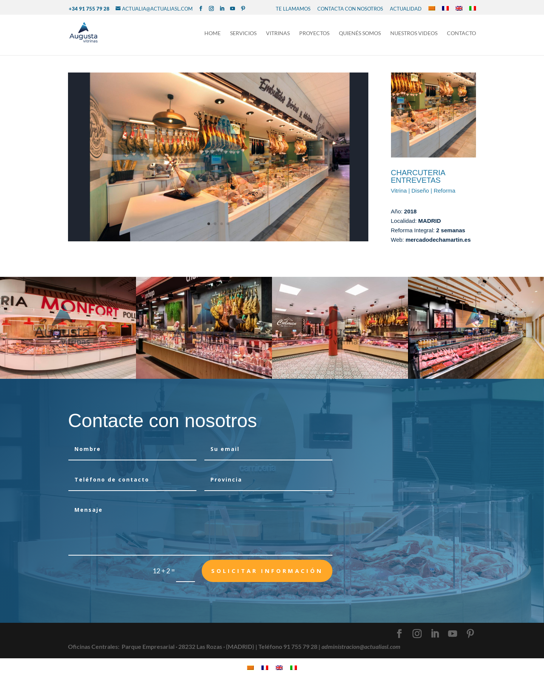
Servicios (243, 33)
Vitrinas (278, 33)
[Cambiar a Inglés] (459, 8)
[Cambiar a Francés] (445, 8)
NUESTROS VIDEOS (413, 33)
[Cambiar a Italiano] (472, 8)
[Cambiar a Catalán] (431, 8)
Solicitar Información (267, 570)
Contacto (461, 33)
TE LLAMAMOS (293, 9)
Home (212, 33)
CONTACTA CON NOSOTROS (350, 9)
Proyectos (314, 33)
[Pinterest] (243, 8)
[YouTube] (232, 8)
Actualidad (406, 9)
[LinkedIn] (221, 8)
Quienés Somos (360, 33)
